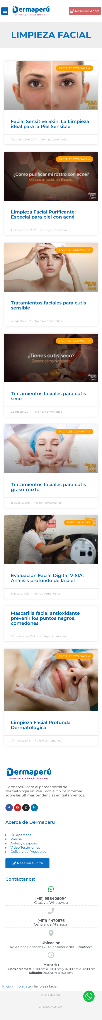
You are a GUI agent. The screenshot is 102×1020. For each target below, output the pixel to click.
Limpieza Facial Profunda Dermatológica (41, 725)
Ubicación (51, 943)
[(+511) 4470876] (51, 911)
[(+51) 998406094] (51, 889)
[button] (4, 11)
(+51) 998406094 (51, 898)
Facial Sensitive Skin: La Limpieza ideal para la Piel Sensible (50, 124)
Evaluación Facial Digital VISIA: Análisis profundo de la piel (47, 578)
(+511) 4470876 (51, 920)
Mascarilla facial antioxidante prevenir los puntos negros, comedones (45, 618)
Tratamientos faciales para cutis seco (48, 396)
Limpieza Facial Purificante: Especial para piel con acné (43, 214)
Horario (51, 964)
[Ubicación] (51, 933)
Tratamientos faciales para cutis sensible (48, 305)
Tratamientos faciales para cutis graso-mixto (48, 487)
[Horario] (51, 955)
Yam (60, 1006)
